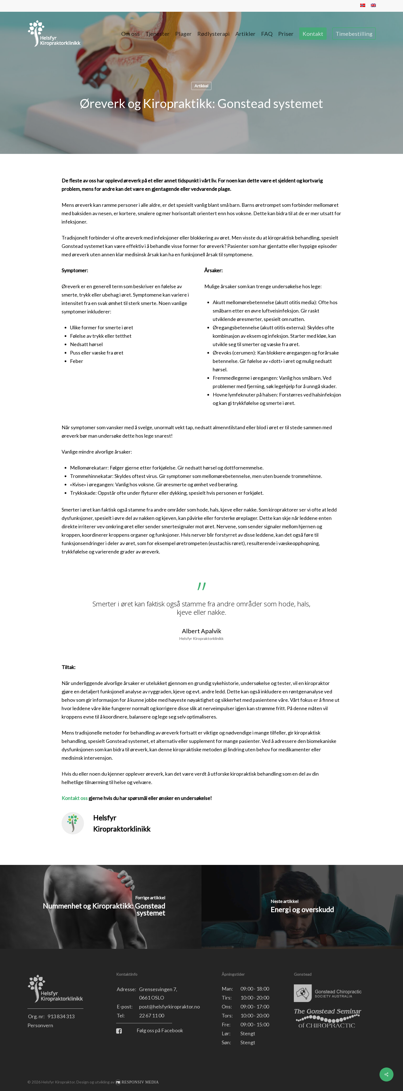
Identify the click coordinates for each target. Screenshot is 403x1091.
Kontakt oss (75, 798)
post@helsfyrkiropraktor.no (169, 1006)
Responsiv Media (140, 1082)
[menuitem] (362, 6)
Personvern (40, 1025)
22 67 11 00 (151, 1015)
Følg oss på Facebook (149, 1030)
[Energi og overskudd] (302, 907)
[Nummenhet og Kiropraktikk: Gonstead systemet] (101, 907)
